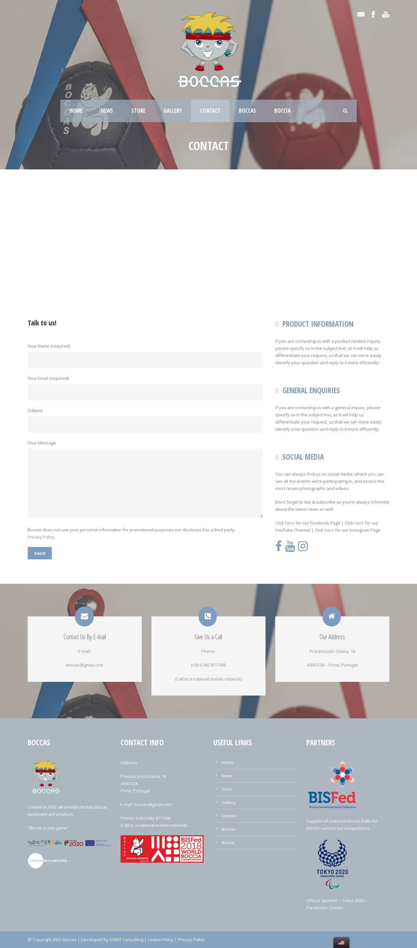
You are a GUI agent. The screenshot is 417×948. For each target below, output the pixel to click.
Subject (147, 420)
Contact (210, 110)
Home (75, 110)
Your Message (147, 480)
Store (138, 110)
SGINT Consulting (126, 939)
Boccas (247, 110)
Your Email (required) (147, 387)
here (290, 523)
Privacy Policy (41, 537)
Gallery (173, 110)
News (107, 110)
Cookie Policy (161, 939)
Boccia (282, 110)
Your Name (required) (147, 355)
